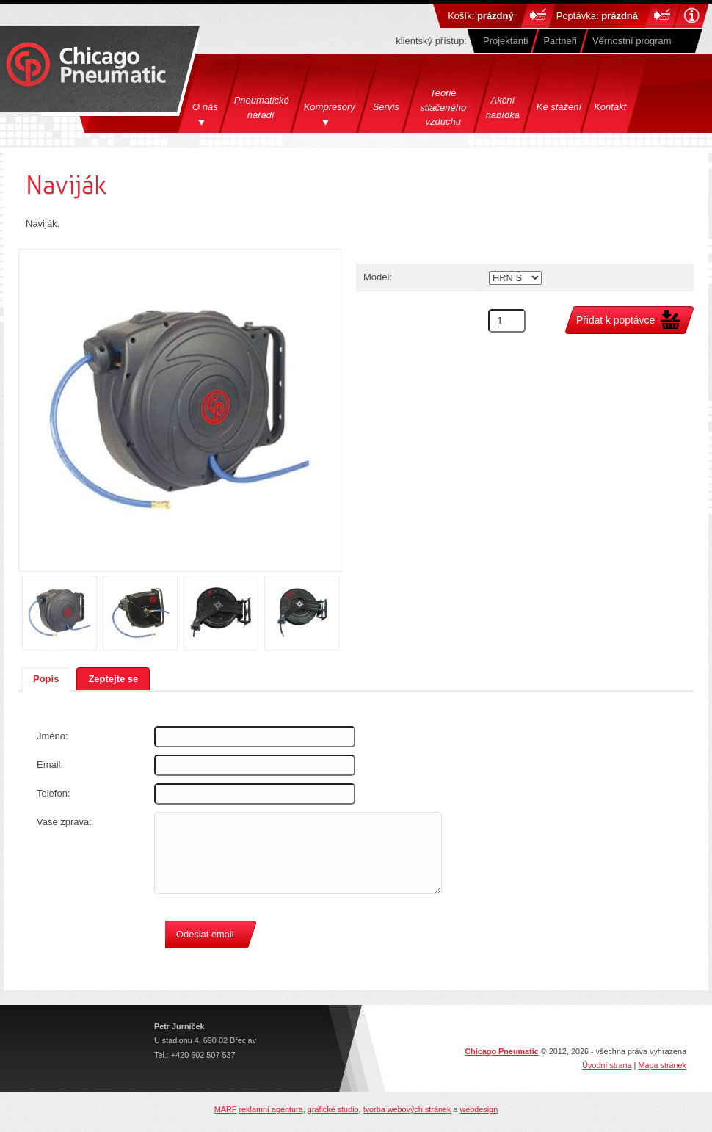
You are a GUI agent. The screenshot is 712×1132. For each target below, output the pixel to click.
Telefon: (53, 793)
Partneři (560, 40)
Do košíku (538, 16)
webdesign (478, 1109)
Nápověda (691, 16)
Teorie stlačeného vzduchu (443, 107)
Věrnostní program (632, 40)
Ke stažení (559, 106)
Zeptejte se (113, 678)
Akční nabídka (503, 107)
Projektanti (505, 40)
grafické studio (333, 1109)
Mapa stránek (662, 1065)
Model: (377, 277)
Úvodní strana (606, 1065)
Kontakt (610, 106)
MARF (225, 1109)
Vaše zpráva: (64, 821)
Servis (386, 106)
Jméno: (52, 735)
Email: (50, 764)
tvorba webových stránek (407, 1109)
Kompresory (329, 106)
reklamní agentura (270, 1109)
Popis (46, 678)
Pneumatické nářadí (262, 107)
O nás (205, 106)
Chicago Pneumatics (86, 65)
